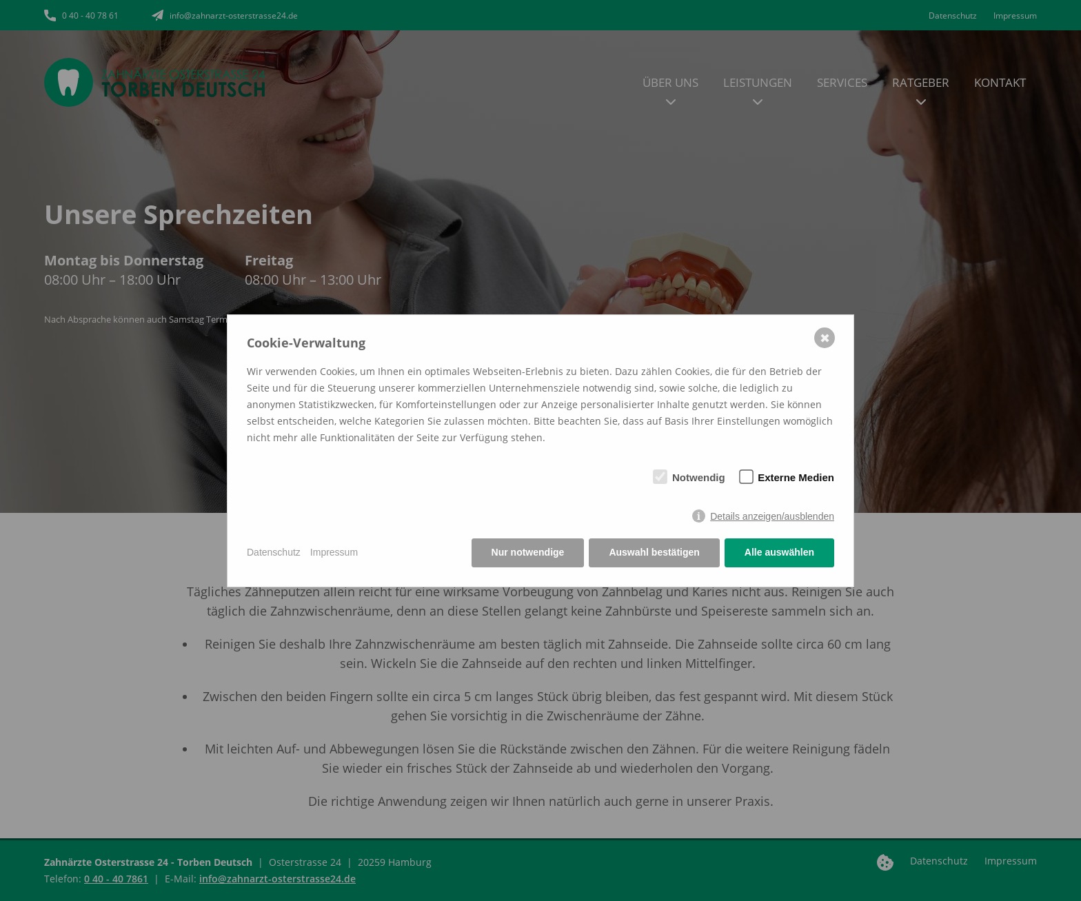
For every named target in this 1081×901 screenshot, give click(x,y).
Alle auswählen (779, 552)
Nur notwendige (528, 552)
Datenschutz (274, 552)
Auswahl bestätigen (654, 552)
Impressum (334, 552)
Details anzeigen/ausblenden (772, 516)
